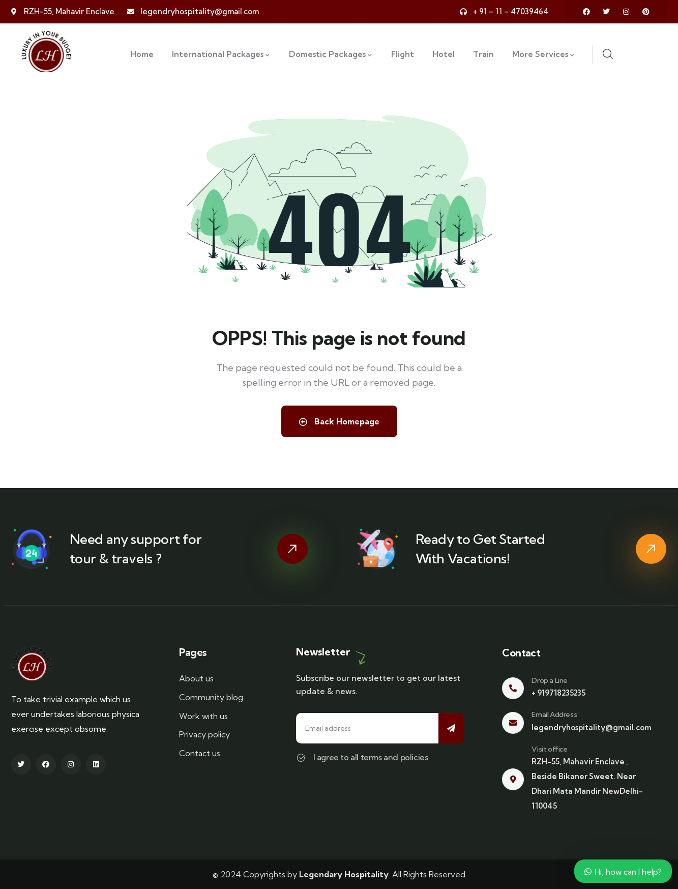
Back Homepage (339, 421)
